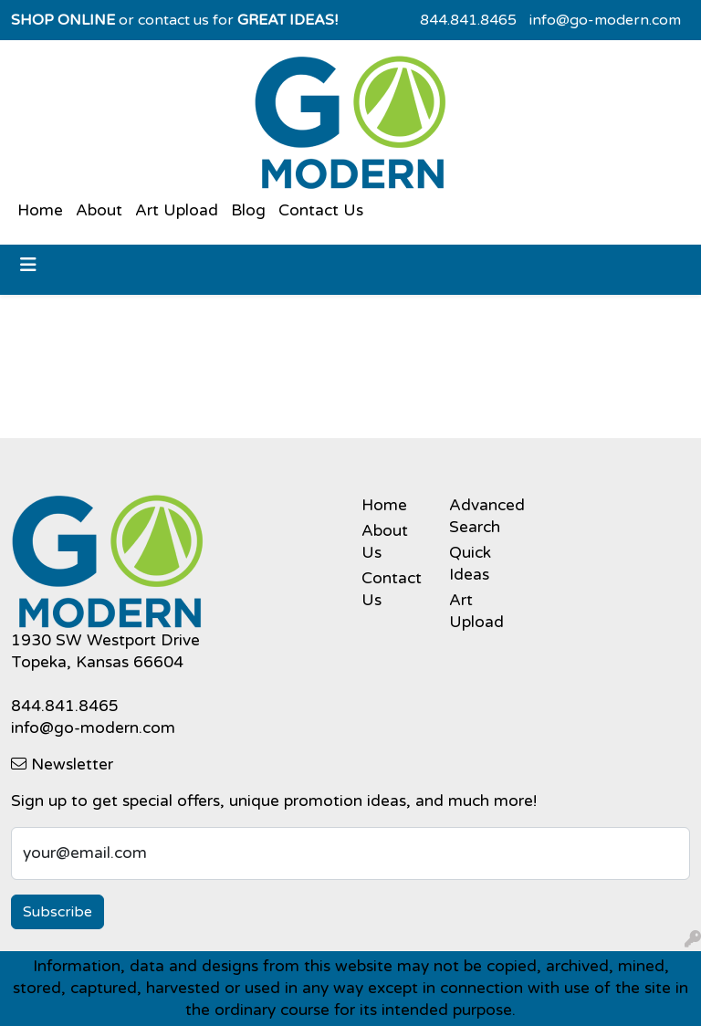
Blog (248, 210)
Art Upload (176, 210)
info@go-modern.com (605, 20)
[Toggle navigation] (28, 265)
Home (40, 210)
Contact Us (320, 210)
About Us (384, 541)
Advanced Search (482, 516)
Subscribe (57, 912)
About (99, 210)
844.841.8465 (468, 20)
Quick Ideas (470, 563)
